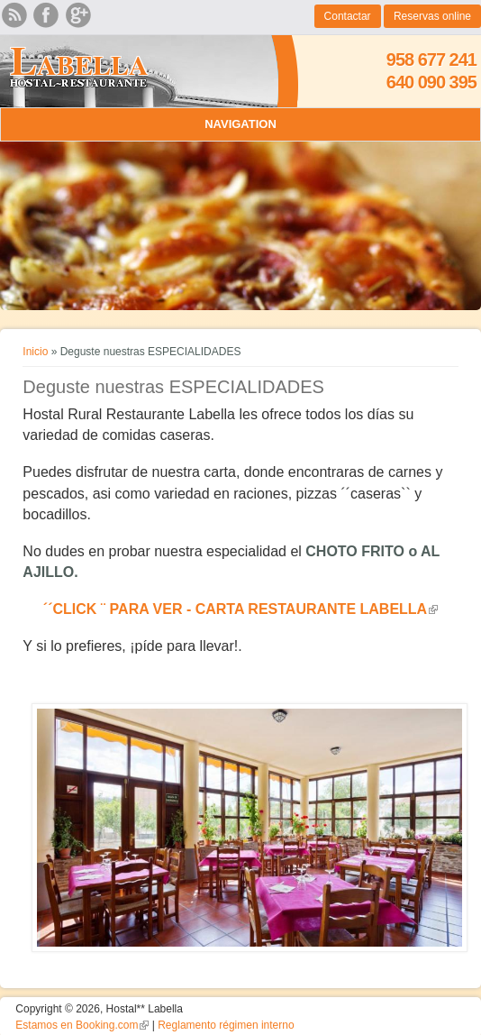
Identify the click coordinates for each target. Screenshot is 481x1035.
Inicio (35, 351)
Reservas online (432, 16)
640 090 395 (431, 82)
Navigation (240, 124)
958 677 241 (431, 59)
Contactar (347, 16)
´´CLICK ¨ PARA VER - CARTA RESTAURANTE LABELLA (240, 609)
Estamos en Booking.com (82, 1025)
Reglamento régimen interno (226, 1025)
